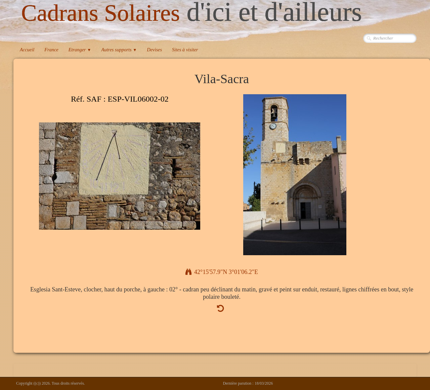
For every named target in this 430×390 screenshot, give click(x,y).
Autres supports (119, 49)
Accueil (27, 49)
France (51, 49)
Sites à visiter (185, 49)
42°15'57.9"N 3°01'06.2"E (221, 272)
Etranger (80, 49)
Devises (154, 49)
